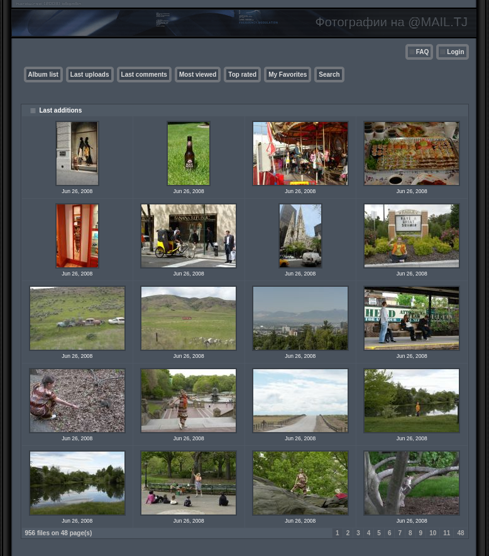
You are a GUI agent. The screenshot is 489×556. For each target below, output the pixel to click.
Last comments (144, 74)
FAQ (422, 51)
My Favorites (287, 74)
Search (329, 74)
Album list (43, 74)
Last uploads (89, 74)
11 (446, 533)
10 (432, 533)
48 (460, 533)
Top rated (242, 74)
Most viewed (197, 74)
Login (455, 51)
